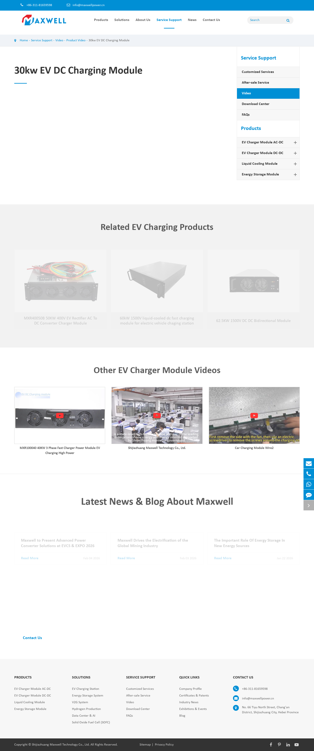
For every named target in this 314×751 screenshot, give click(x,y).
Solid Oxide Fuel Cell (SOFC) (91, 722)
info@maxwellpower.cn (89, 5)
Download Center (255, 104)
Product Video (75, 40)
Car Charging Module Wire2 (254, 449)
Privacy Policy (164, 744)
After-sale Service (255, 83)
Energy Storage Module (270, 174)
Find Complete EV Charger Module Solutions (80, 613)
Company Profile (190, 689)
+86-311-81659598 (250, 689)
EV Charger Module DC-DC (270, 153)
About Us (143, 23)
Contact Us (211, 23)
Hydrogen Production (86, 709)
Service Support (169, 23)
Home (24, 40)
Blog (182, 715)
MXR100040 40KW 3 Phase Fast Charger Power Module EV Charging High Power (60, 452)
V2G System (80, 702)
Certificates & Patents (194, 695)
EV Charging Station (85, 689)
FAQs (246, 115)
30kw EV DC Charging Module (109, 40)
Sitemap (145, 744)
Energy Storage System (87, 695)
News (192, 23)
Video (59, 40)
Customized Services (258, 72)
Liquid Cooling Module (270, 164)
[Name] (288, 20)
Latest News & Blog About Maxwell (157, 503)
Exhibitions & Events (193, 709)
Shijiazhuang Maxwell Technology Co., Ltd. (157, 449)
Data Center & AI (83, 715)
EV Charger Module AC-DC (270, 142)
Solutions (121, 23)
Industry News (188, 702)
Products (101, 23)
